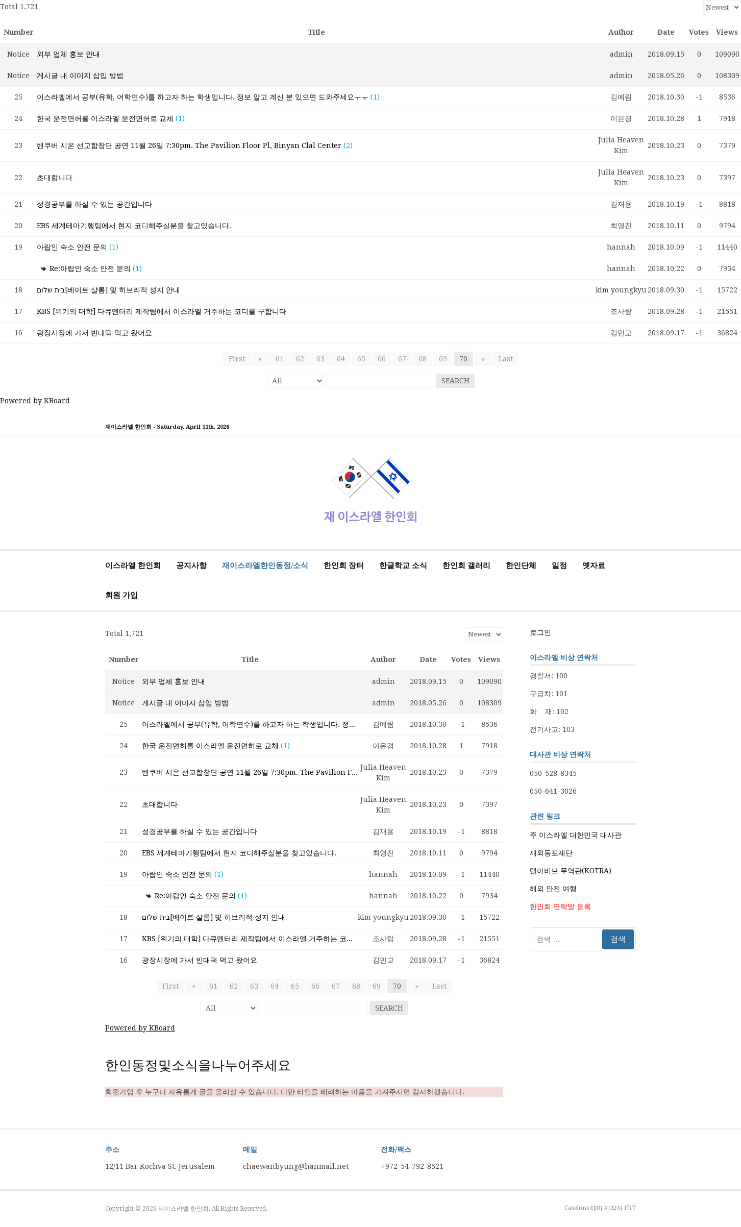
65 (361, 359)
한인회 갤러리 (466, 565)
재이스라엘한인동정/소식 (265, 565)
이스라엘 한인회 (133, 565)
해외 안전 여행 (553, 889)
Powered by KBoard (35, 401)
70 (463, 359)
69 (443, 359)
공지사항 (191, 565)
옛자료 (593, 565)
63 (320, 359)
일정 (559, 565)
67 (402, 359)
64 (341, 359)
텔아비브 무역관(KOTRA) (570, 871)
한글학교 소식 (403, 565)
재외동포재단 (551, 853)
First (239, 359)
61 (280, 359)
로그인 (540, 632)
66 (382, 359)
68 (422, 359)
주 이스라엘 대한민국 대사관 (576, 835)
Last (503, 359)
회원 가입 (121, 595)
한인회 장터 (344, 565)
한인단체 (521, 565)
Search (455, 381)
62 (300, 359)
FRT (630, 1208)
